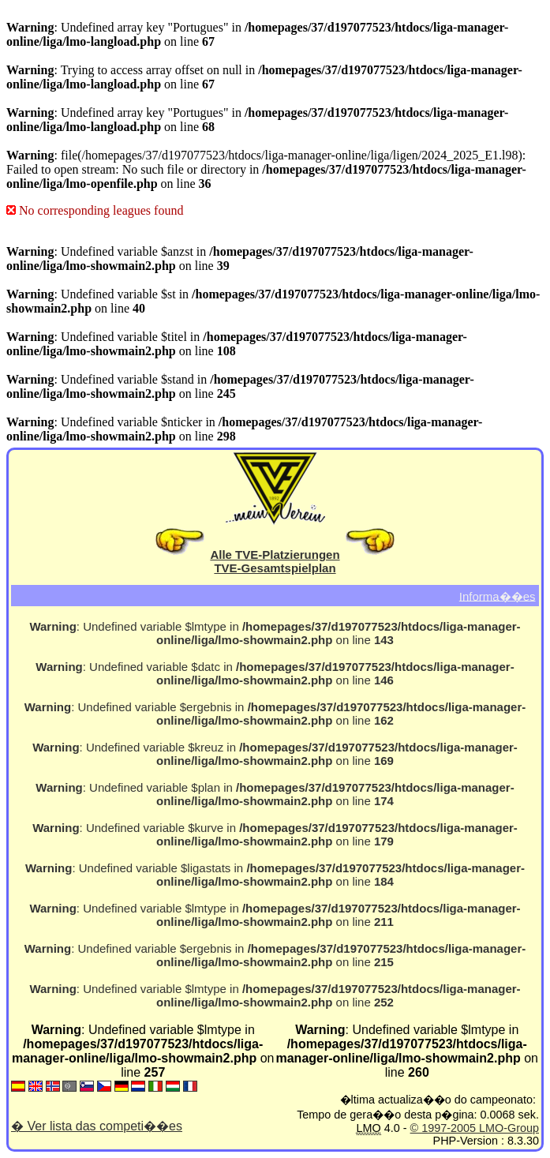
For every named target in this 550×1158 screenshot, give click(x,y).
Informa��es (497, 595)
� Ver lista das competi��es (96, 1126)
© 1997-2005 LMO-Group (474, 1128)
